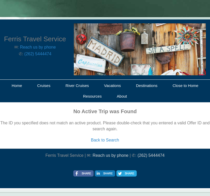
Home (17, 85)
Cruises (43, 85)
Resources (92, 96)
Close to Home (185, 85)
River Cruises (77, 85)
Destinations (147, 85)
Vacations (112, 85)
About (122, 96)
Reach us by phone (38, 47)
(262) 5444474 (37, 54)
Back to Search (105, 140)
